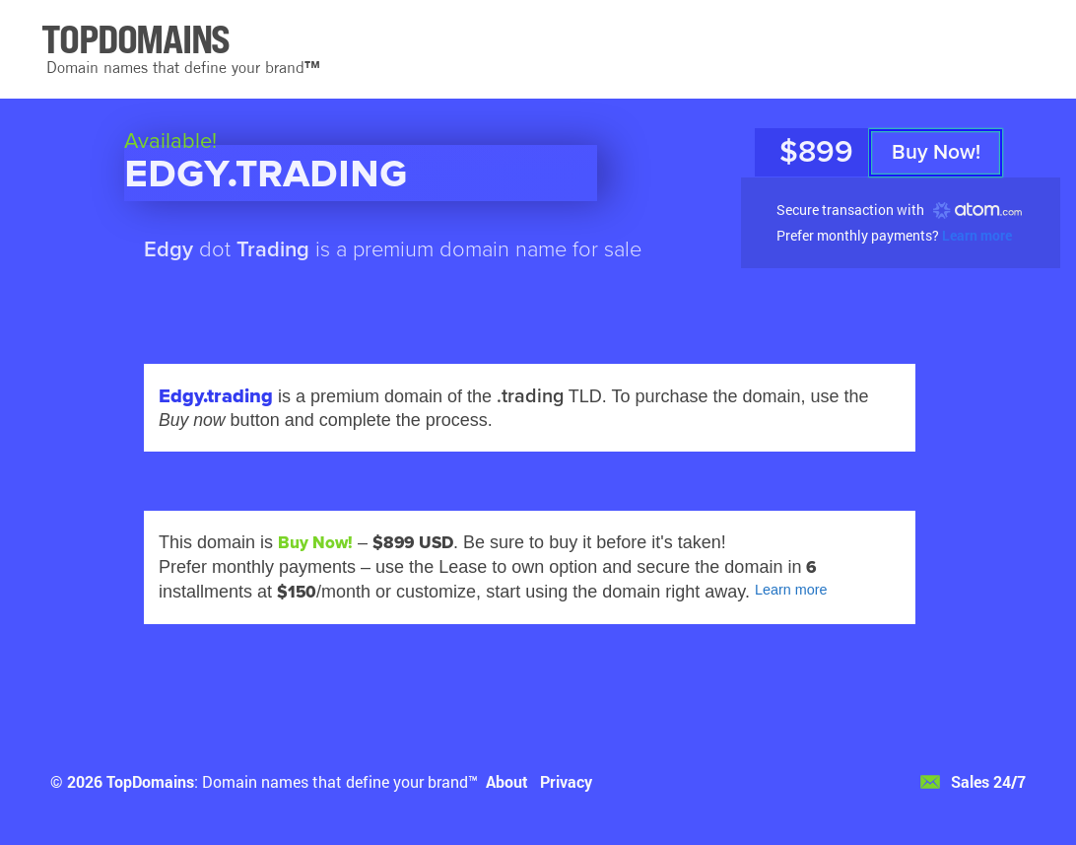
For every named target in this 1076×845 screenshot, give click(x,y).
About (507, 781)
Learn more (977, 235)
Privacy (566, 781)
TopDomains (150, 781)
